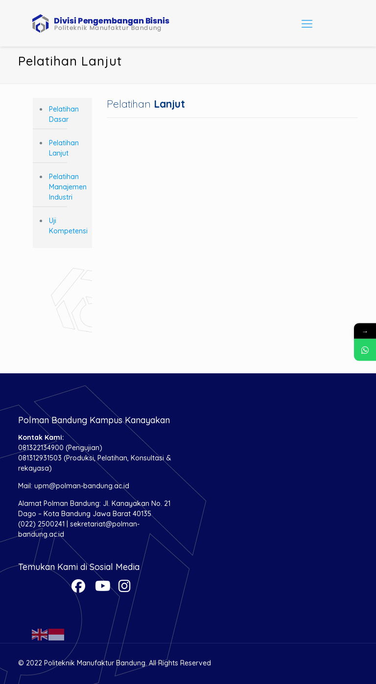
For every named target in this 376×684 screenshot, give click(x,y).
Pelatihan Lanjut (64, 148)
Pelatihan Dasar (64, 114)
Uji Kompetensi (68, 225)
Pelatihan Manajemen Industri (68, 187)
